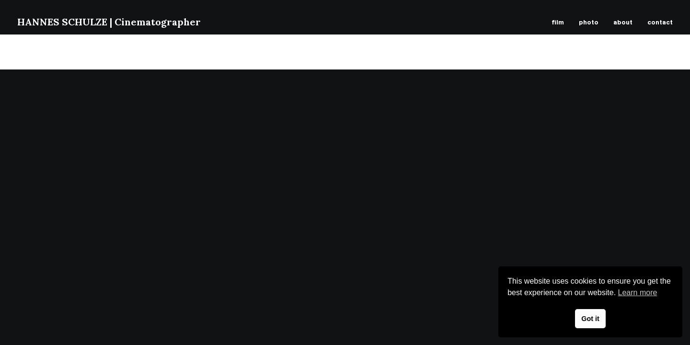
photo (588, 22)
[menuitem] (561, 22)
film (558, 22)
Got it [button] (590, 318)
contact (660, 22)
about (622, 22)
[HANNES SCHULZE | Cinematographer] (109, 22)
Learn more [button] (637, 292)
